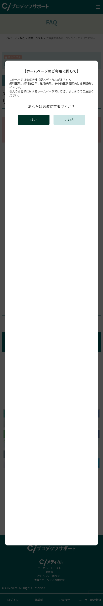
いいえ (69, 119)
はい (33, 119)
